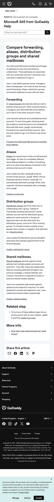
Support (5, 374)
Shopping (6, 399)
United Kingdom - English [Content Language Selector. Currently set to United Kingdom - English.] (14, 418)
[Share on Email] (9, 353)
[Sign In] (45, 4)
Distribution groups (14, 206)
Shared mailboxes (13, 261)
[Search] (47, 32)
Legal (16, 433)
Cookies (37, 433)
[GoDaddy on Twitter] (22, 425)
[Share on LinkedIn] (21, 353)
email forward (15, 104)
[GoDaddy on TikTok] (16, 425)
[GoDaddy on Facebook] (4, 425)
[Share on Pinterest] (33, 353)
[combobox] (24, 32)
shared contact (16, 232)
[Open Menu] (3, 4)
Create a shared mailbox (16, 299)
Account (5, 393)
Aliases (9, 156)
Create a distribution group (17, 249)
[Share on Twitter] (27, 353)
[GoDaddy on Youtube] (28, 425)
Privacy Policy (26, 433)
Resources (6, 380)
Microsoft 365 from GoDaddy (25, 17)
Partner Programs (9, 387)
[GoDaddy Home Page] (12, 408)
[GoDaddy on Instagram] (10, 425)
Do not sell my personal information (27, 438)
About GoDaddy (9, 368)
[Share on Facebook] (15, 353)
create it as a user (28, 318)
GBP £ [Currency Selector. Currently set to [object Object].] (48, 418)
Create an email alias (15, 194)
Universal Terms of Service (27, 461)
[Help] (40, 4)
